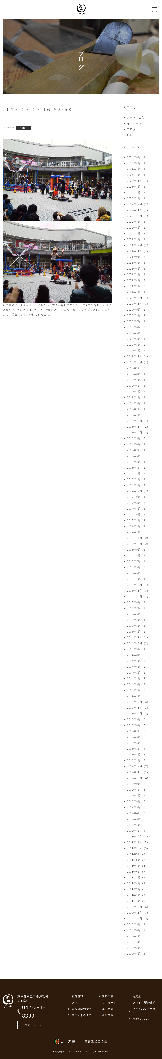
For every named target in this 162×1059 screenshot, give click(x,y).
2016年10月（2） (138, 543)
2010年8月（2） (137, 930)
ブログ (131, 129)
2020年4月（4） (137, 339)
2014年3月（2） (137, 684)
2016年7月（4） (137, 561)
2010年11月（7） (138, 912)
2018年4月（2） (137, 467)
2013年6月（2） (137, 737)
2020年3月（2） (137, 344)
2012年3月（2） (137, 819)
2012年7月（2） (137, 795)
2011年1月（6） (137, 901)
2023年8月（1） (137, 186)
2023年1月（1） (137, 198)
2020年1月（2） (137, 350)
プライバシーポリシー (146, 1010)
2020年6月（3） (137, 327)
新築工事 (108, 996)
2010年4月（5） (137, 953)
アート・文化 (135, 117)
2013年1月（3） (137, 760)
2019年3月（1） (137, 403)
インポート (134, 123)
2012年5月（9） (137, 807)
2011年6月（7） (137, 871)
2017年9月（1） (137, 497)
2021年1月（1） (137, 292)
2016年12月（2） (138, 538)
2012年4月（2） (137, 813)
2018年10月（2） (138, 432)
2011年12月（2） (138, 836)
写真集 (137, 996)
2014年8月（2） (137, 655)
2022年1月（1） (137, 239)
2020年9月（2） (137, 309)
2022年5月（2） (137, 233)
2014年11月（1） (138, 637)
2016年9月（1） (137, 549)
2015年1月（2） (137, 631)
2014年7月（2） (137, 661)
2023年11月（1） (138, 180)
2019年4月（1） (137, 397)
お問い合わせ (33, 1025)
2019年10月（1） (138, 362)
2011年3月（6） (137, 889)
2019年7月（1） (137, 379)
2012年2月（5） (137, 824)
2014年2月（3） (137, 690)
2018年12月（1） (138, 420)
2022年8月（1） (137, 221)
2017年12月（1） (138, 491)
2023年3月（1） (137, 192)
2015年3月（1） (137, 625)
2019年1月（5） (137, 415)
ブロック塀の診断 (144, 1002)
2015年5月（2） (137, 614)
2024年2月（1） (137, 169)
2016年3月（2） (137, 573)
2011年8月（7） (137, 860)
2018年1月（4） (137, 485)
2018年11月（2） (138, 426)
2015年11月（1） (138, 590)
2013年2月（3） (137, 754)
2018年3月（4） (137, 473)
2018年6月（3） (137, 456)
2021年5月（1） (137, 274)
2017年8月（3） (137, 502)
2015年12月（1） (138, 584)
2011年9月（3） (137, 854)
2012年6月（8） (137, 801)
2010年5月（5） (137, 947)
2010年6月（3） (137, 942)
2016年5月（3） (137, 567)
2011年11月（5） (138, 842)
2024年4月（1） (137, 163)
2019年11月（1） (138, 356)
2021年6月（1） (137, 268)
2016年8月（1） (137, 555)
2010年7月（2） (137, 936)
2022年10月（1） (138, 216)
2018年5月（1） (137, 461)
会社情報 (108, 1015)
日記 (130, 135)
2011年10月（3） (138, 848)
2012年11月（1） (138, 772)
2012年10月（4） (138, 778)
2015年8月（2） (137, 602)
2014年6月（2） (137, 666)
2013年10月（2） (138, 713)
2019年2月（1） (137, 409)
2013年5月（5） (137, 743)
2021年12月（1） (138, 245)
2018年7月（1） (137, 450)
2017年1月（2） (137, 532)
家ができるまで (82, 1015)
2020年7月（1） (137, 321)
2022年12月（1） (138, 204)
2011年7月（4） (137, 865)
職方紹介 (108, 1008)
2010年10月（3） (138, 918)
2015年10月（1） (138, 596)
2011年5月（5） (137, 877)
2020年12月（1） (138, 298)
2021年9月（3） (137, 257)
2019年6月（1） (137, 385)
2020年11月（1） (138, 303)
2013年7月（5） (137, 731)
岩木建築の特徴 (82, 1008)
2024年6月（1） (137, 157)
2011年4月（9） (137, 883)
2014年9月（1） (137, 649)
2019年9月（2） (137, 368)
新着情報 (77, 996)
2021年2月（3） (137, 286)
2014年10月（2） (138, 643)
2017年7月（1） (137, 508)
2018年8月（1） (137, 444)
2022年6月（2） (137, 227)
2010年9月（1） (137, 924)
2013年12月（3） (138, 702)
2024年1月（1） (137, 175)
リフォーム (109, 1002)
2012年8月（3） (137, 789)
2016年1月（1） (137, 579)
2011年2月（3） (137, 895)
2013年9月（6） (137, 719)
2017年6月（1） (137, 514)
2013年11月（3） (138, 707)
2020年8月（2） (137, 315)
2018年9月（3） (137, 438)
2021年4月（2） (137, 280)
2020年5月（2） (137, 333)
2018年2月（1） (137, 479)
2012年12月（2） (138, 766)
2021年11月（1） (138, 251)
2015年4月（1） (137, 620)
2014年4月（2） (137, 678)
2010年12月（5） (138, 906)
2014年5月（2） (137, 672)
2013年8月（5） (137, 725)
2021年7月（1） (137, 262)
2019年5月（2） (137, 391)
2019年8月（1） (137, 374)
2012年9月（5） (137, 783)
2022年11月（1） (138, 210)
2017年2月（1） (137, 526)
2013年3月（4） (137, 748)
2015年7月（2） (137, 608)
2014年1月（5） (137, 696)
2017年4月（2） (137, 520)
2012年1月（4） (137, 830)
